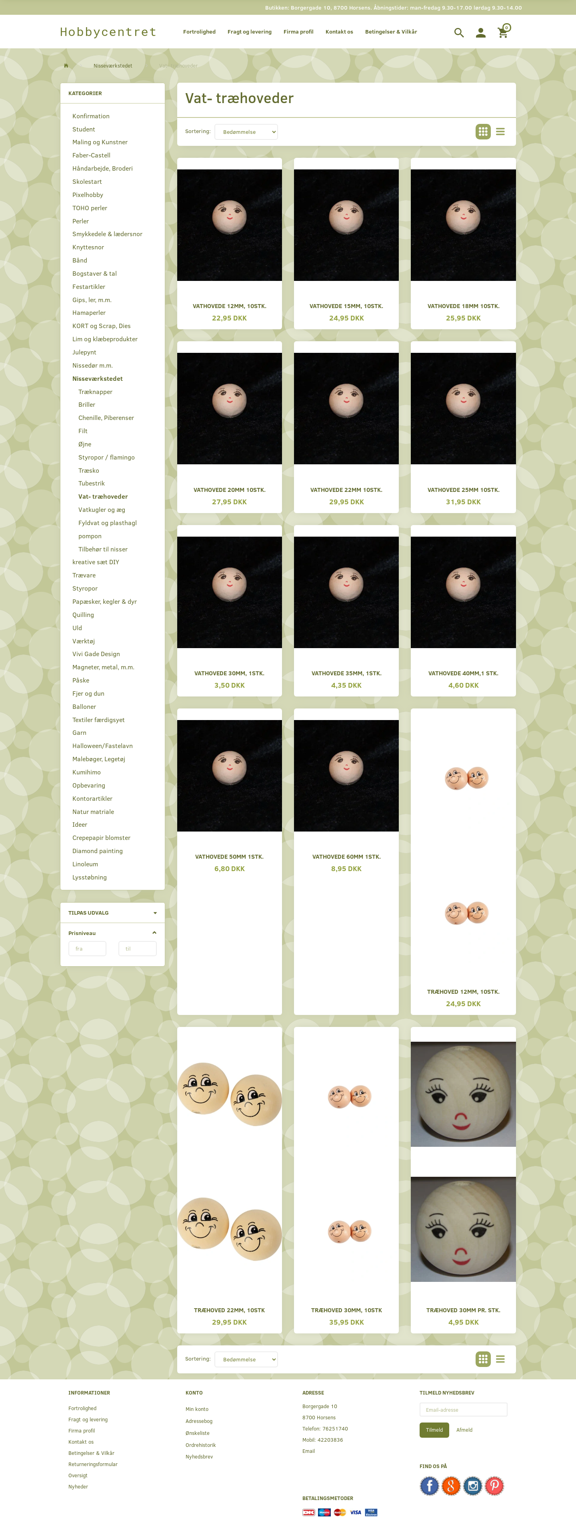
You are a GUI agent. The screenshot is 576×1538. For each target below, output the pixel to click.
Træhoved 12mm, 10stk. (463, 991)
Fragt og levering (250, 31)
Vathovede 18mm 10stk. (464, 305)
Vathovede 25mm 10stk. (464, 489)
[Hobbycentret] (108, 31)
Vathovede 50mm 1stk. (229, 856)
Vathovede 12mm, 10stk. (229, 305)
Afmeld (464, 1429)
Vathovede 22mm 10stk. (346, 489)
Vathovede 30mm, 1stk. (229, 673)
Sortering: (198, 131)
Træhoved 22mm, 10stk (229, 1309)
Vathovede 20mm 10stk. (230, 489)
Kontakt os (339, 31)
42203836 (330, 1439)
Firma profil (299, 31)
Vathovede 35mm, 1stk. (347, 673)
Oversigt (78, 1475)
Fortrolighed (199, 31)
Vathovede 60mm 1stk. (346, 856)
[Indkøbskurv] (504, 31)
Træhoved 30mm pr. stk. (463, 1309)
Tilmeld (434, 1429)
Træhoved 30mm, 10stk (346, 1309)
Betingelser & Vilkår (391, 31)
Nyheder (78, 1486)
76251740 (335, 1428)
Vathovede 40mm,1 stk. (463, 673)
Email (308, 1450)
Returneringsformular (93, 1463)
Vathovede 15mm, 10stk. (346, 305)
